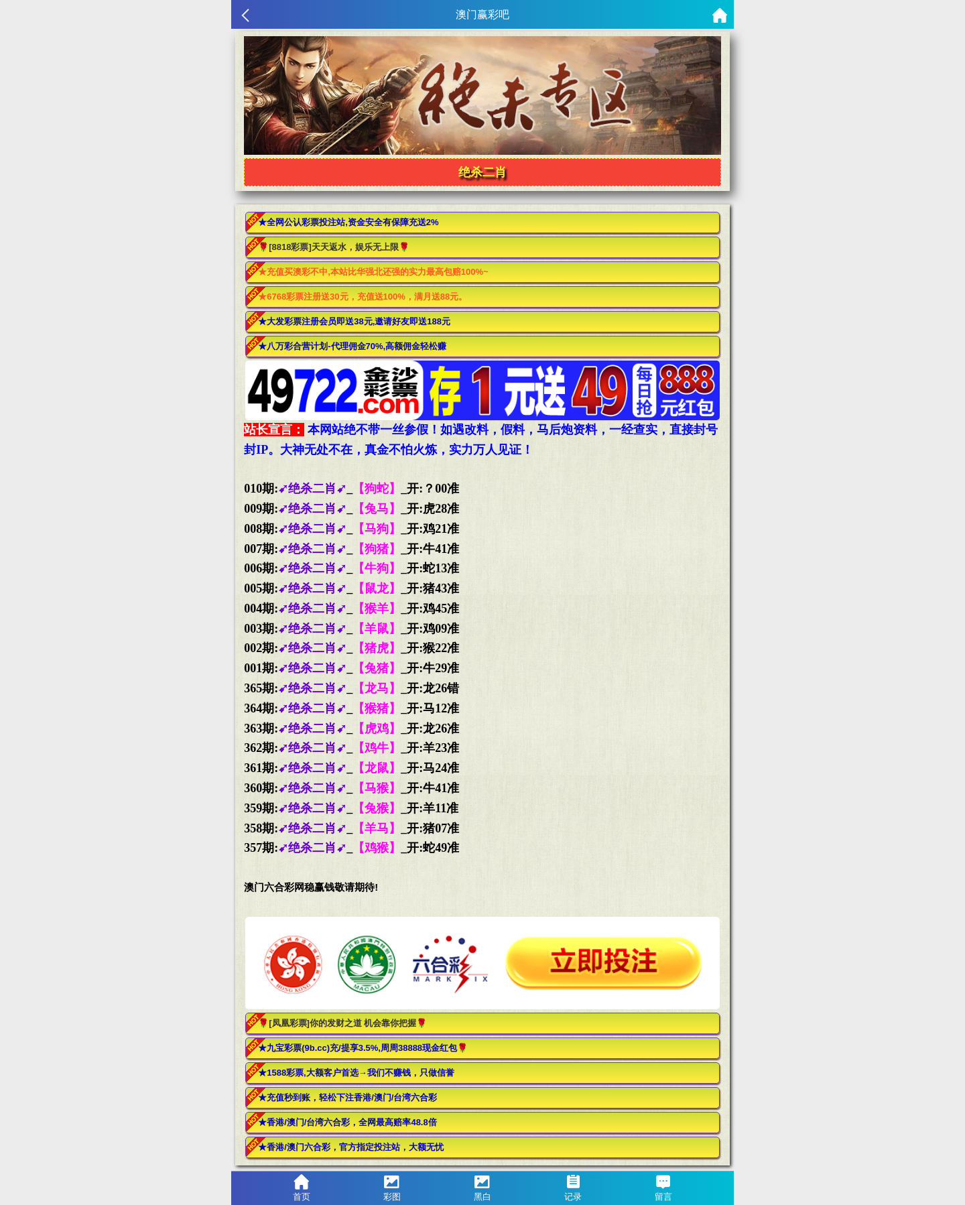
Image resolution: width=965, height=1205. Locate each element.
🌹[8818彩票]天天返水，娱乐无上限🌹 (333, 247)
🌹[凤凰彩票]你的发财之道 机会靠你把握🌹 (342, 1023)
